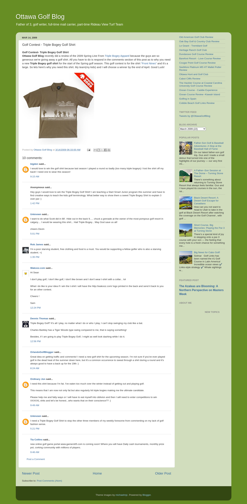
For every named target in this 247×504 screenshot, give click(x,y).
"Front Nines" (149, 63)
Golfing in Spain (187, 98)
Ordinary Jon (37, 379)
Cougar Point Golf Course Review (197, 62)
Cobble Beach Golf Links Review (197, 103)
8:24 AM (34, 368)
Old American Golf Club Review (196, 37)
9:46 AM (34, 452)
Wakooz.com (37, 268)
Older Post (163, 473)
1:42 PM (34, 203)
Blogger (146, 495)
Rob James (36, 244)
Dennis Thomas (39, 318)
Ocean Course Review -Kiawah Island (199, 94)
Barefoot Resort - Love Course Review (200, 58)
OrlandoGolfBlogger (42, 352)
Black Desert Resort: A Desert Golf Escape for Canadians (206, 200)
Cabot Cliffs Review (189, 78)
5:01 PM (34, 233)
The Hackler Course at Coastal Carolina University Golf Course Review (200, 84)
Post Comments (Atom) (49, 480)
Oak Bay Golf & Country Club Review (199, 41)
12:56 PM (35, 341)
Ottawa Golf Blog (40, 16)
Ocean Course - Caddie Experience (198, 90)
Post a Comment (36, 459)
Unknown (35, 214)
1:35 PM (34, 257)
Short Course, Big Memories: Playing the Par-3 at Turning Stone (209, 228)
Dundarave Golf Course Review (196, 54)
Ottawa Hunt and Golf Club (193, 74)
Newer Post (31, 473)
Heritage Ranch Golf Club (193, 50)
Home (97, 473)
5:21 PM (34, 428)
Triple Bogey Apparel (117, 55)
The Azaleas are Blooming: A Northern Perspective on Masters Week (201, 290)
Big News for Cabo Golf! (207, 252)
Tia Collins (36, 439)
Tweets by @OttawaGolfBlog (194, 116)
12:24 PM (35, 307)
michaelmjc (122, 495)
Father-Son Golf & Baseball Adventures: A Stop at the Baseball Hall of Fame (208, 146)
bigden (34, 164)
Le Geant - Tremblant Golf (193, 45)
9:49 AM (34, 405)
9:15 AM (34, 176)
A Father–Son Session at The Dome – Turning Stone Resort (208, 173)
